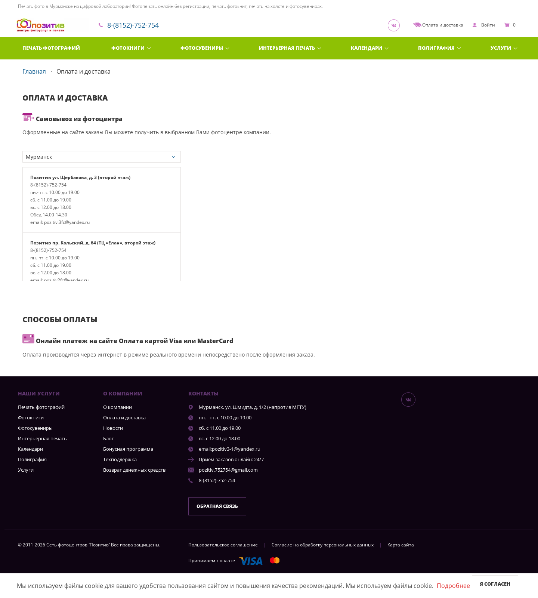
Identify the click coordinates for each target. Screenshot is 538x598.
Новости (113, 428)
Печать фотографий (51, 47)
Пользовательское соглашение (223, 545)
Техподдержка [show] (120, 459)
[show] (484, 25)
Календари (366, 47)
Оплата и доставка (124, 417)
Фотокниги (128, 47)
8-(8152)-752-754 (133, 25)
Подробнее (453, 586)
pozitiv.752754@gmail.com (228, 469)
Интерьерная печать (287, 47)
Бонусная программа (128, 449)
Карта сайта (400, 545)
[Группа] (396, 25)
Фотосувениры (201, 47)
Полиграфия (436, 47)
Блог (108, 438)
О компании (117, 407)
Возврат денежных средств (134, 469)
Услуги (501, 47)
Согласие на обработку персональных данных (323, 545)
